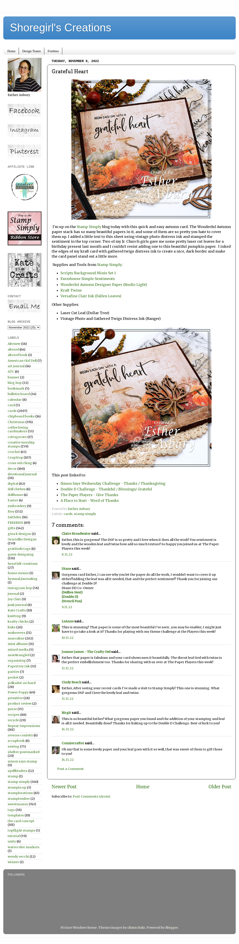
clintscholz (136, 928)
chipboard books (21, 416)
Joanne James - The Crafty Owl (86, 652)
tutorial (14, 836)
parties (13, 672)
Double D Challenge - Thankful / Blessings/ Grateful (106, 489)
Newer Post (64, 787)
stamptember (19, 799)
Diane (66, 569)
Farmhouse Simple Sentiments (88, 278)
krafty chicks (18, 621)
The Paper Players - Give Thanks (89, 495)
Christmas (16, 422)
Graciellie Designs (22, 539)
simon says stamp (22, 761)
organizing (17, 661)
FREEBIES (15, 523)
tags (11, 810)
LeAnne (68, 621)
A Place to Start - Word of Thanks (90, 500)
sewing (13, 746)
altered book (17, 355)
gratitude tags (19, 549)
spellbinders (17, 771)
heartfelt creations (23, 564)
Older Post (220, 787)
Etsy (11, 511)
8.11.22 (67, 554)
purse (12, 709)
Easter (13, 500)
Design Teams (31, 51)
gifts (11, 528)
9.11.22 (67, 607)
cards (68, 514)
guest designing (21, 554)
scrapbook (16, 741)
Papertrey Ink (19, 666)
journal (13, 594)
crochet (14, 452)
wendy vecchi (18, 857)
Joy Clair (14, 599)
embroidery (17, 506)
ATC (11, 372)
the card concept (21, 821)
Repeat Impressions (24, 726)
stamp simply (85, 514)
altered (13, 349)
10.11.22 (67, 638)
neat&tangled (19, 655)
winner (13, 862)
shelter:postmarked (23, 752)
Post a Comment (70, 769)
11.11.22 (67, 668)
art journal (16, 366)
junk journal (17, 605)
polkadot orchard (22, 683)
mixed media (18, 650)
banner (13, 377)
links (12, 627)
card (11, 405)
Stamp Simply (89, 226)
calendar (15, 400)
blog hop (15, 383)
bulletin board (19, 394)
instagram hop (20, 588)
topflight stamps (21, 830)
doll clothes (17, 489)
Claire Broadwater (76, 534)
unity (12, 841)
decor (12, 469)
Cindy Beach (71, 682)
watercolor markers (23, 847)
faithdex (14, 517)
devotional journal (22, 474)
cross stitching (20, 463)
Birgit (66, 713)
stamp (13, 776)
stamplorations (20, 793)
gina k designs (19, 534)
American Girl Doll (22, 361)
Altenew (14, 344)
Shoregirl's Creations (60, 27)
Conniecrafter (73, 743)
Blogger (171, 928)
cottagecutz (17, 437)
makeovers (16, 633)
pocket (13, 677)
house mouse (18, 573)
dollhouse (15, 495)
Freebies (53, 51)
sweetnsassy (18, 804)
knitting (14, 616)
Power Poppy (18, 692)
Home (11, 51)
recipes (14, 715)
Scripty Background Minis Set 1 (88, 273)
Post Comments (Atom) (91, 796)
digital (13, 484)
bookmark (16, 388)
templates (16, 815)
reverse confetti (20, 735)
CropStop (15, 458)
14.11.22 (68, 729)
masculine (16, 638)
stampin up (17, 787)
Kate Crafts (17, 610)
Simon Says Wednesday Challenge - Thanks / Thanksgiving (113, 483)
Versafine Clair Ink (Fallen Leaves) (91, 296)
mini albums (18, 644)
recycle (13, 720)
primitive (15, 698)
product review (20, 703)
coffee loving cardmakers (18, 429)
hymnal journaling (22, 579)
